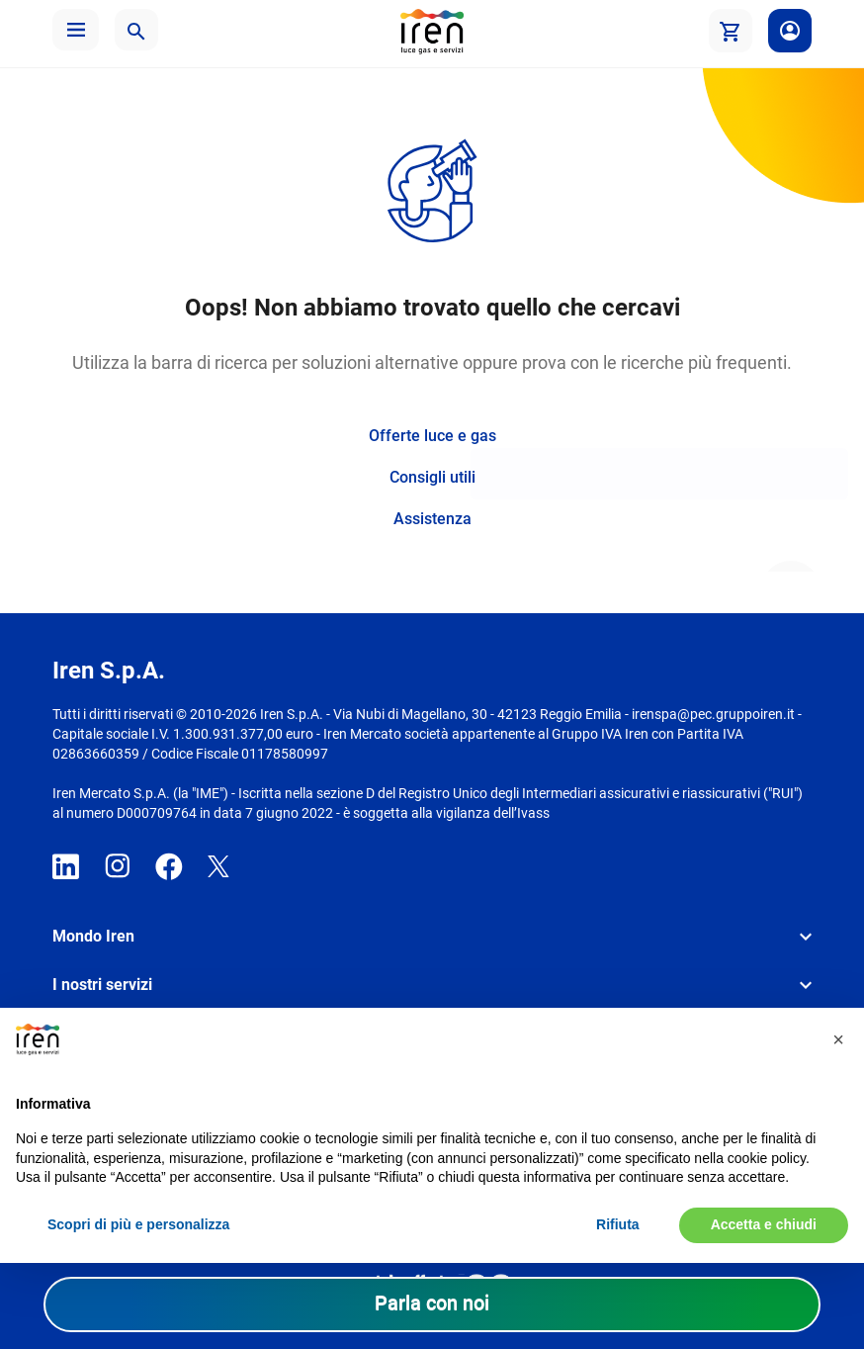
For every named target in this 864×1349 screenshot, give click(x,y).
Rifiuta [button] (618, 1224)
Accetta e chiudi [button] (764, 1224)
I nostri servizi (102, 984)
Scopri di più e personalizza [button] (138, 1224)
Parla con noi (432, 1302)
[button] (75, 29)
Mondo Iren (93, 936)
